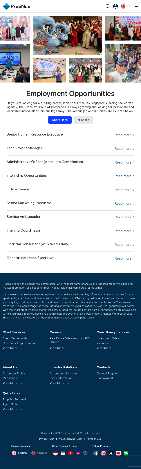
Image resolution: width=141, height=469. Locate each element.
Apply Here (60, 120)
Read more (124, 135)
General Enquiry (107, 373)
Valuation (103, 343)
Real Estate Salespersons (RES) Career (70, 340)
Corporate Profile (14, 373)
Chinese (39, 453)
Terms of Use (93, 439)
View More (10, 348)
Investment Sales (108, 338)
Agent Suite (10, 404)
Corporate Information (64, 373)
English (19, 453)
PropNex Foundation (16, 399)
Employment (105, 378)
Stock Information (61, 378)
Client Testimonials (15, 338)
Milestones (10, 378)
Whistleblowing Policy (70, 439)
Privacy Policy (47, 439)
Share (83, 120)
